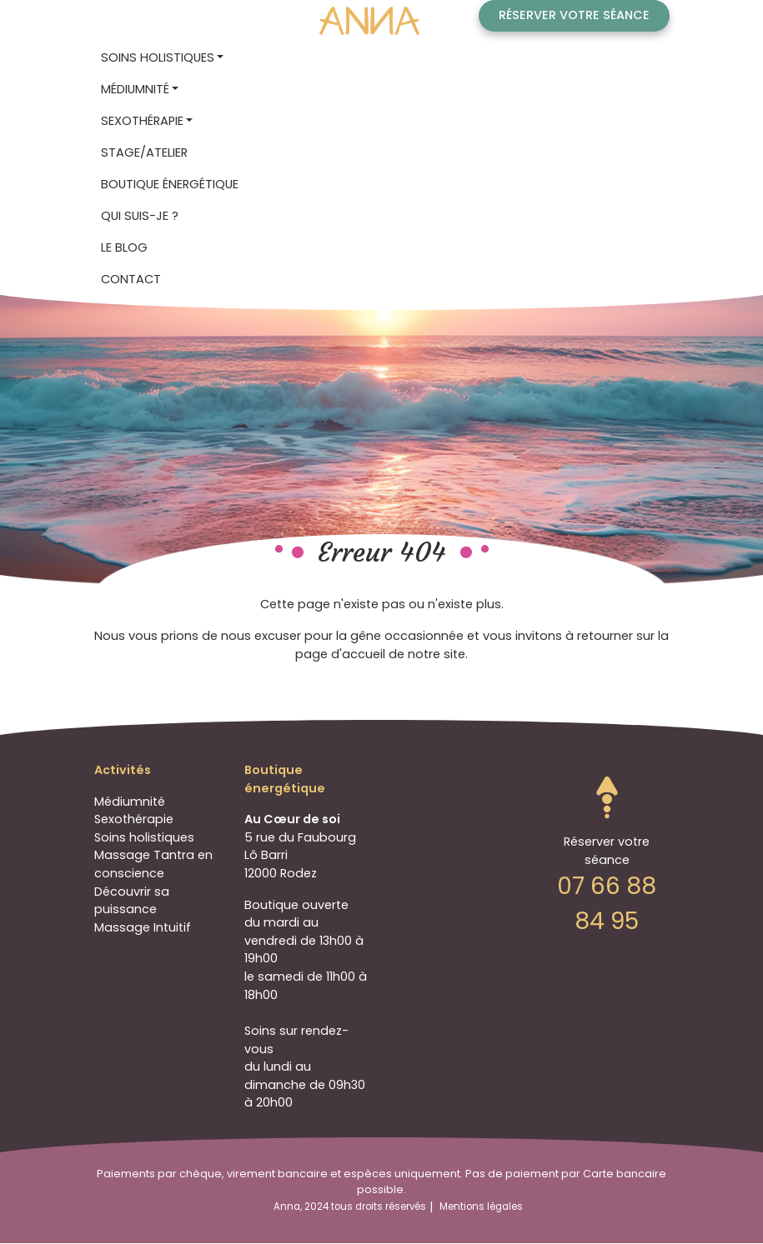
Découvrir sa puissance (131, 900)
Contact (131, 279)
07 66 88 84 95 (606, 903)
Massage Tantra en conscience (153, 864)
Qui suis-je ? (139, 215)
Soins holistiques (144, 837)
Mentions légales (481, 1206)
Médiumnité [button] (135, 89)
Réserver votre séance (574, 15)
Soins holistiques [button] (157, 57)
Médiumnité (129, 801)
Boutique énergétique (169, 184)
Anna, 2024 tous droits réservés (350, 1206)
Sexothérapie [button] (142, 120)
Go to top (607, 797)
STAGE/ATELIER (144, 152)
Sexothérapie (133, 819)
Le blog (124, 247)
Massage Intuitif (142, 927)
